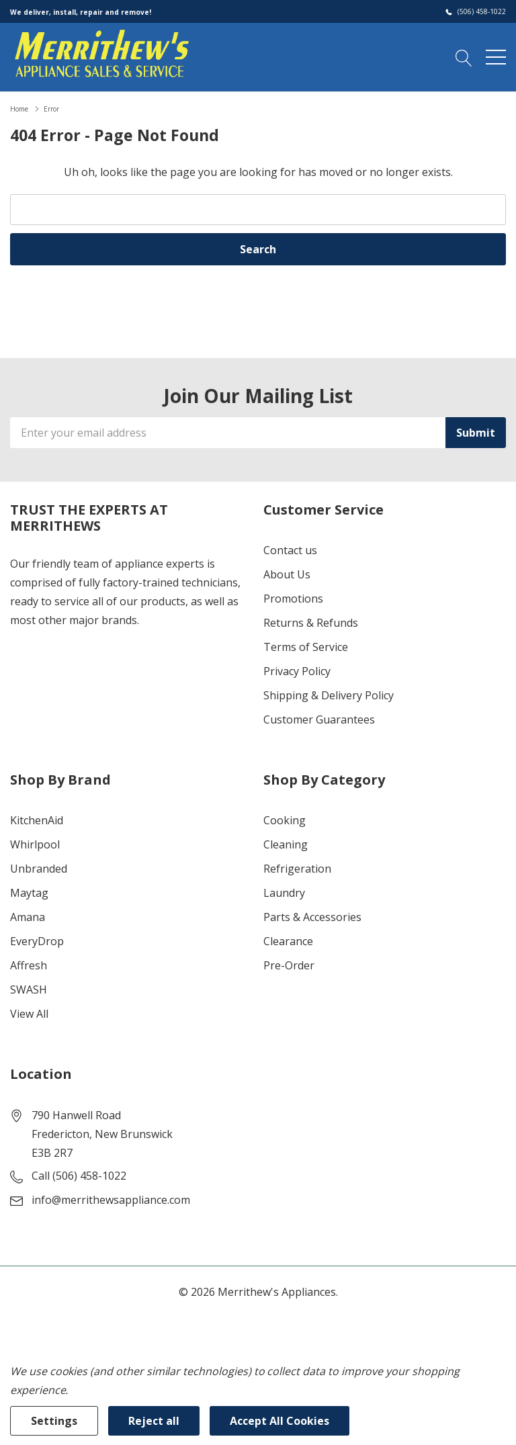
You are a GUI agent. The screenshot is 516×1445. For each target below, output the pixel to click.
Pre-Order (288, 965)
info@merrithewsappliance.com (111, 1199)
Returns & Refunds (310, 622)
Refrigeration (297, 868)
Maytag (29, 892)
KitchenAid (36, 820)
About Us (286, 574)
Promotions (293, 598)
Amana (27, 917)
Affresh (28, 965)
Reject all (153, 1420)
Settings (54, 1420)
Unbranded (38, 868)
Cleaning (285, 844)
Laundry (284, 892)
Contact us (290, 550)
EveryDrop (37, 941)
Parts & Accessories (312, 917)
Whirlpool (35, 844)
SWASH (28, 989)
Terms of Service (305, 647)
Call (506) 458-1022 (79, 1175)
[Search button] (464, 56)
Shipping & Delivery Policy (328, 695)
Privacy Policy (297, 671)
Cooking (284, 820)
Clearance (288, 941)
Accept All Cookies (279, 1420)
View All (29, 1013)
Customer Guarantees (319, 719)
